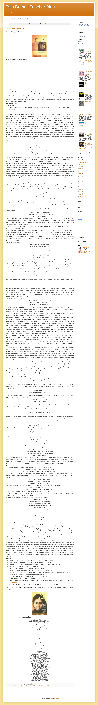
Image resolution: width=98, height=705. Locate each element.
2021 (80, 174)
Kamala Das (44, 685)
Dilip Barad (80, 41)
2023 (80, 171)
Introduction (37, 685)
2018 (80, 179)
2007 (80, 198)
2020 (80, 176)
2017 (80, 181)
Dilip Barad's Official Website (31, 18)
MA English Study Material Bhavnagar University (88, 73)
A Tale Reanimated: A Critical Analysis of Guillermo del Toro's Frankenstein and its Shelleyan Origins (85, 145)
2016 (80, 183)
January (82, 166)
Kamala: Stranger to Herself (15, 28)
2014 (80, 186)
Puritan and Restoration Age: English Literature (88, 133)
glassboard (20, 685)
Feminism (12, 685)
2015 (80, 184)
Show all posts (48, 23)
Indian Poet (33, 685)
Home (6, 18)
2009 (80, 194)
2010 (80, 193)
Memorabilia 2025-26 (84, 162)
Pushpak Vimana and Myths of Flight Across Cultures (88, 102)
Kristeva (48, 685)
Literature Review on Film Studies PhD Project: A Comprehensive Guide (85, 114)
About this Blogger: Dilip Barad (16, 18)
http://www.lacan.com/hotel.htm (17, 582)
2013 (80, 188)
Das (9, 685)
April (81, 161)
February (82, 164)
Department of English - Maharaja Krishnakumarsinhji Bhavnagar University (84, 25)
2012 (80, 189)
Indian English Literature (26, 685)
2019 (80, 178)
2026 (80, 159)
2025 (80, 168)
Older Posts (71, 689)
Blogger (57, 698)
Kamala (40, 685)
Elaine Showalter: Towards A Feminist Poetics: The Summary (88, 51)
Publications (42, 18)
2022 (80, 173)
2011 (80, 191)
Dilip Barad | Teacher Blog (30, 6)
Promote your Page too (82, 29)
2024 (80, 169)
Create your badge (81, 43)
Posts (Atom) (13, 691)
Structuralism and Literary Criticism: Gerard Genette (88, 93)
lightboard (54, 685)
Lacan (51, 685)
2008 (80, 196)
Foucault (15, 685)
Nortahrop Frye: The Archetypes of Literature (88, 61)
